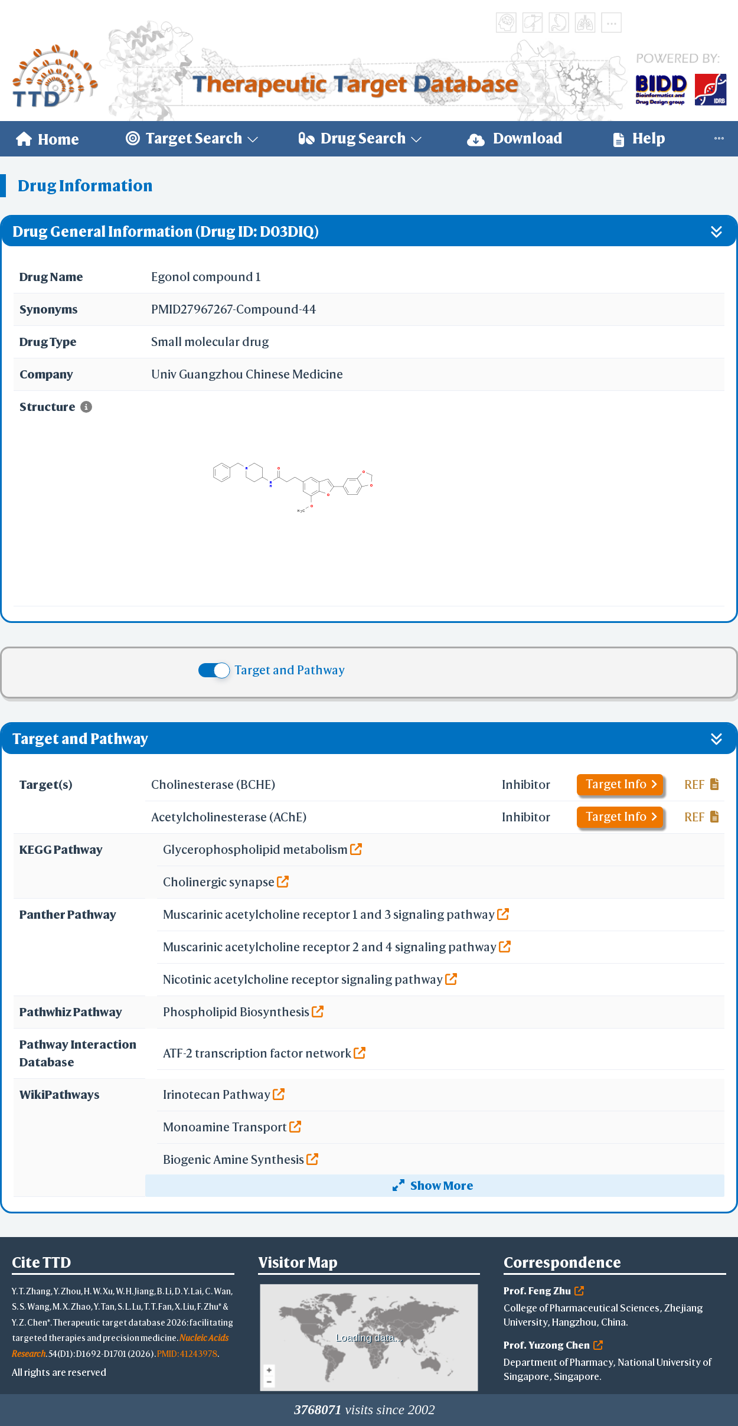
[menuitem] (47, 138)
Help (639, 138)
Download (515, 138)
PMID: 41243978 (187, 1354)
